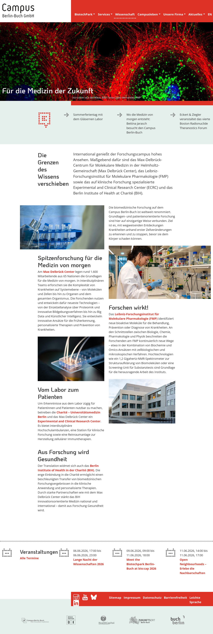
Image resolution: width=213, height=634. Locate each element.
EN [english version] (210, 14)
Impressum (132, 598)
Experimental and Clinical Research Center (69, 421)
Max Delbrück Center (58, 272)
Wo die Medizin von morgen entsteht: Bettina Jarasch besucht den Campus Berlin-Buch (140, 123)
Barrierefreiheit (175, 598)
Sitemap (115, 598)
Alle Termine (29, 558)
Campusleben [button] (148, 14)
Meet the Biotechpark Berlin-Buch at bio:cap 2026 (141, 564)
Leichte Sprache (195, 600)
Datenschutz (152, 598)
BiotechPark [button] (83, 14)
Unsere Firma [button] (173, 14)
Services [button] (104, 14)
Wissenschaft (125, 14)
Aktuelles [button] (195, 14)
